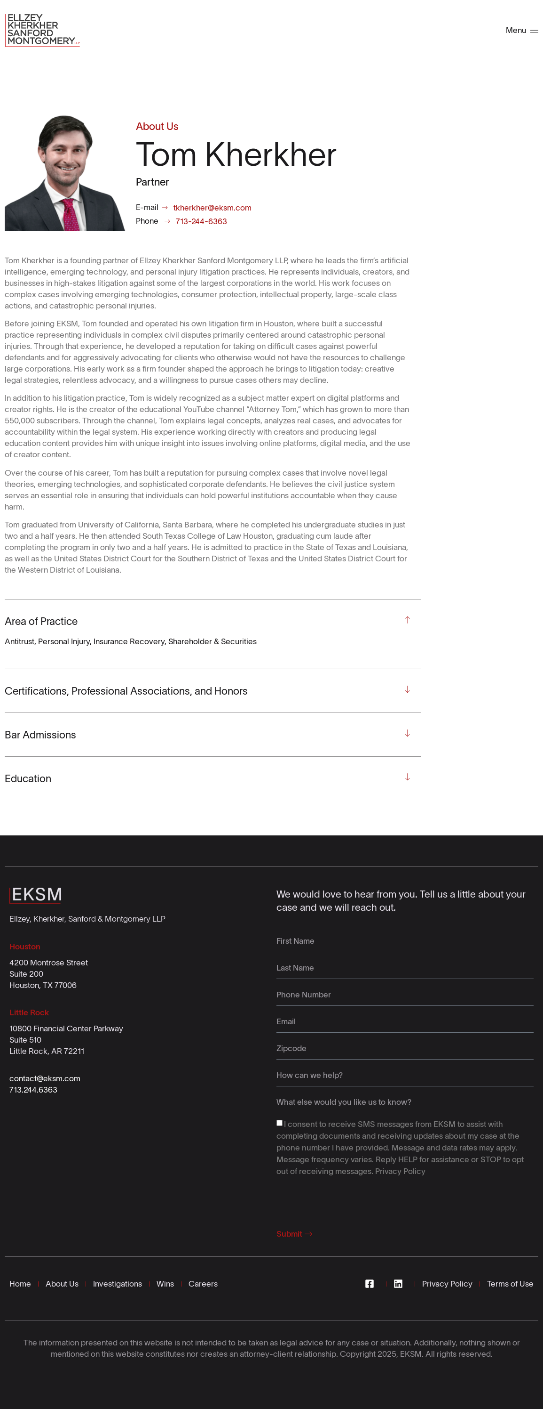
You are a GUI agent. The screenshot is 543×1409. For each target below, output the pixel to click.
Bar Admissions (40, 734)
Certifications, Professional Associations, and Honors (126, 690)
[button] (208, 621)
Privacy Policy (400, 1170)
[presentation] (347, 1199)
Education (28, 778)
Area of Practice (41, 621)
